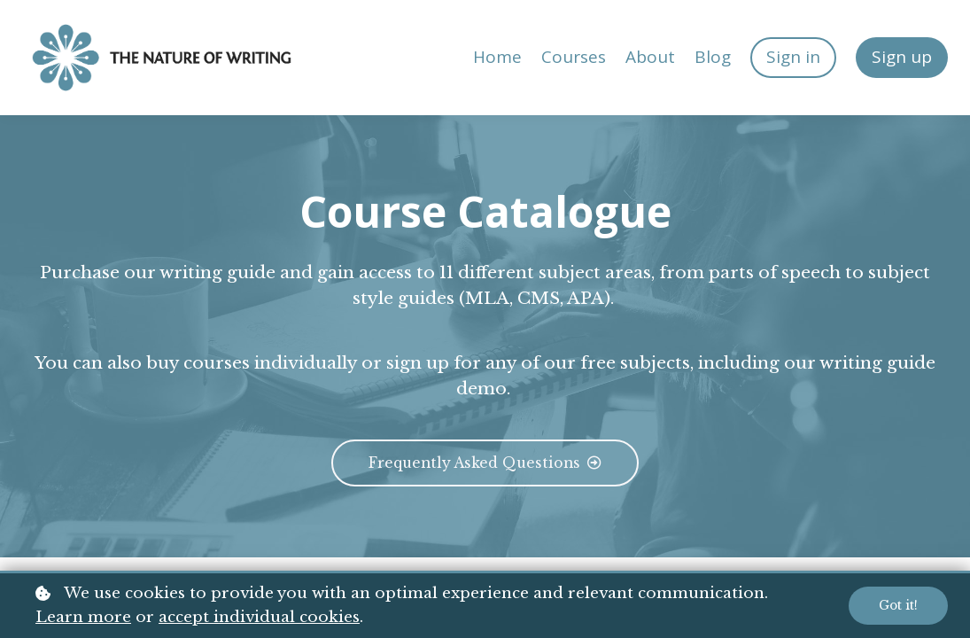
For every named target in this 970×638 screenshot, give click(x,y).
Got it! (898, 606)
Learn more (83, 617)
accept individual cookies (259, 617)
